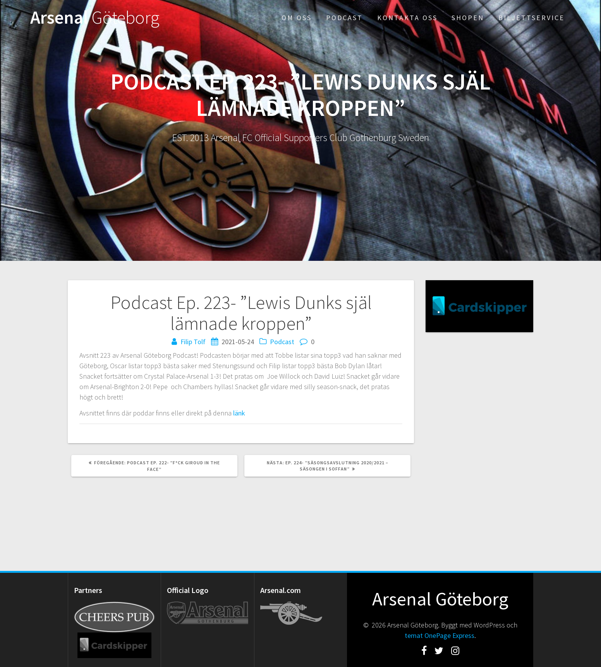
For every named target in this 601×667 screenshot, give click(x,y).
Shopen (468, 17)
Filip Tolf (193, 341)
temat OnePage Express (439, 635)
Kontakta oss (407, 17)
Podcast (344, 17)
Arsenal (95, 18)
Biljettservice (531, 17)
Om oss (297, 17)
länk (239, 412)
